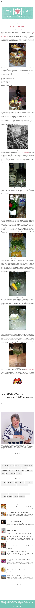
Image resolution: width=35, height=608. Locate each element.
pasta (13, 470)
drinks (16, 468)
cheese (6, 468)
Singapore (10, 485)
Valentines (9, 496)
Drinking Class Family (29, 369)
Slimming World (24, 465)
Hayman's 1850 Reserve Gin (23, 152)
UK (17, 485)
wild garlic (18, 473)
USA (20, 485)
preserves (27, 470)
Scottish (12, 465)
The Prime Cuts (4, 36)
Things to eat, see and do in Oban (15, 575)
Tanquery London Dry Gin (6, 218)
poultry (22, 470)
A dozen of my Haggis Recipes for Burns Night (19, 536)
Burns (6, 493)
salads (3, 473)
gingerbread (4, 470)
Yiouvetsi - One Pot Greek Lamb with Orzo (18, 544)
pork (17, 470)
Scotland (4, 485)
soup (7, 473)
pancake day (22, 496)
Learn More (15, 606)
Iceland (22, 482)
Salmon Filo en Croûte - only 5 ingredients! (18, 505)
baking (30, 465)
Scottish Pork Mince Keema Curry (15, 568)
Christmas (11, 493)
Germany (17, 482)
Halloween (21, 493)
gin (17, 23)
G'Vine (12, 187)
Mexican (7, 465)
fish (23, 468)
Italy (26, 482)
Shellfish (17, 465)
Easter (16, 493)
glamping (25, 485)
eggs (20, 468)
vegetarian (12, 473)
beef (3, 468)
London (31, 482)
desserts (11, 468)
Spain (15, 485)
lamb (10, 470)
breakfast (15, 496)
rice (31, 470)
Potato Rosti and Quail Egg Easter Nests (17, 512)
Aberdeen (4, 482)
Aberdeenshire (10, 482)
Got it (21, 606)
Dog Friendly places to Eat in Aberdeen (17, 551)
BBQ (3, 465)
